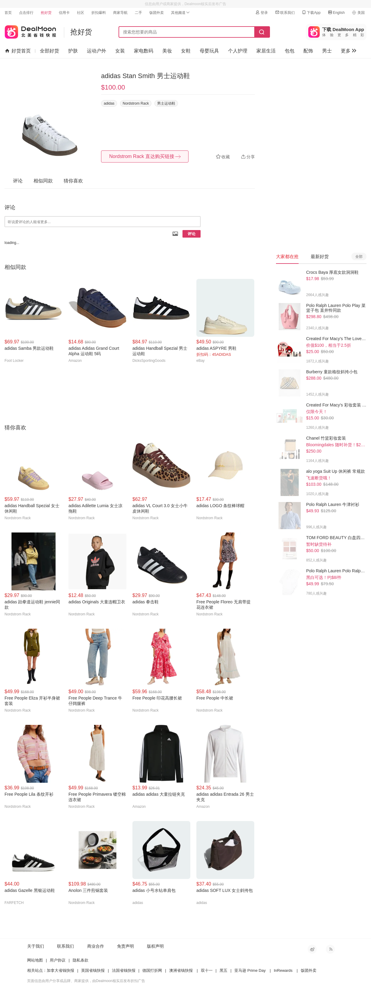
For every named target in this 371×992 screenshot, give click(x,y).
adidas (109, 103)
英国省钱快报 (93, 970)
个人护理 (237, 50)
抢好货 (46, 13)
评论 (191, 234)
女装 (120, 50)
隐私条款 (80, 960)
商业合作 (95, 946)
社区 (80, 13)
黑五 (223, 970)
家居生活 (266, 50)
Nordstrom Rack (136, 103)
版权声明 (155, 946)
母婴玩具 (209, 50)
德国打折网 (152, 970)
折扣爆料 (98, 13)
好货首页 (18, 50)
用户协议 (57, 960)
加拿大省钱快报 (60, 970)
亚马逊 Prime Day (249, 970)
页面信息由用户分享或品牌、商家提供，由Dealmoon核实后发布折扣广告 (86, 981)
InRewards (283, 970)
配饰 (308, 50)
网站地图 (35, 960)
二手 (138, 13)
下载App (310, 12)
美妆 (167, 50)
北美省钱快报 (30, 30)
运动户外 (96, 50)
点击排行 (26, 13)
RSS (330, 949)
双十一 (207, 970)
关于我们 (35, 946)
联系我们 (285, 12)
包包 (289, 50)
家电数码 (143, 50)
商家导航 (120, 13)
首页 (8, 13)
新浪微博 (312, 949)
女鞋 (186, 50)
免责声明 (125, 946)
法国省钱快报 (123, 970)
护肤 (73, 50)
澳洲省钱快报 (181, 970)
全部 (359, 256)
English (336, 12)
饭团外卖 (156, 13)
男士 (327, 50)
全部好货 (49, 50)
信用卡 (64, 13)
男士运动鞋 (166, 103)
